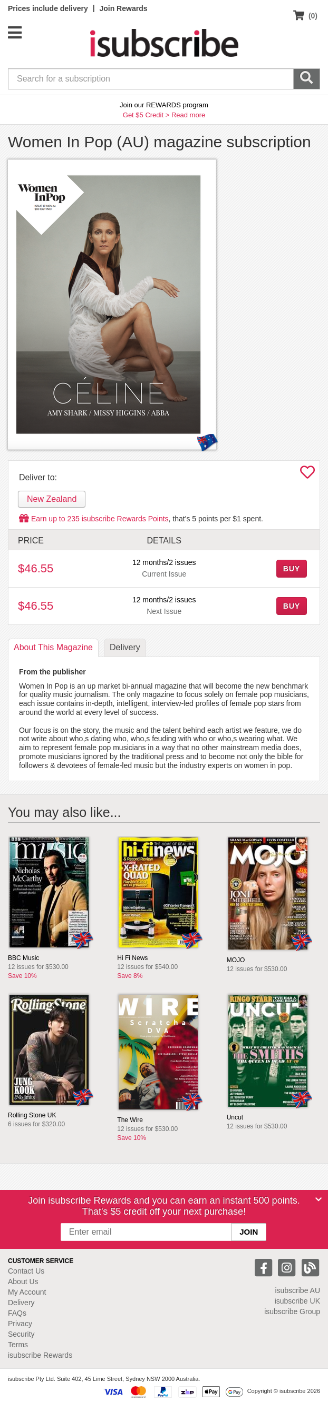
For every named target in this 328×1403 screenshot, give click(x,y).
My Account (27, 1292)
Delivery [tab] (125, 647)
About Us (23, 1281)
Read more (188, 115)
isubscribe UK (297, 1301)
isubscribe (297, 1290)
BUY (291, 568)
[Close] (318, 1199)
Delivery (21, 1302)
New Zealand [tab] (51, 498)
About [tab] (53, 647)
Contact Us (26, 1271)
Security (21, 1334)
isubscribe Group (292, 1311)
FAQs (17, 1313)
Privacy (20, 1323)
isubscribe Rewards (40, 1355)
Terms (18, 1344)
